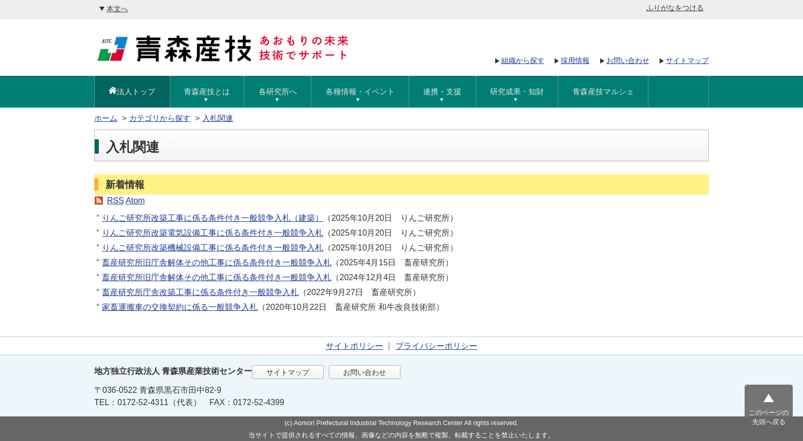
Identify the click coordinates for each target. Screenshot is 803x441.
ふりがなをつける (675, 8)
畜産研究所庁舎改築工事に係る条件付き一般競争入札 (200, 292)
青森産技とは (207, 91)
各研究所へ (278, 91)
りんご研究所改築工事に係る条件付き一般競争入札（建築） (212, 218)
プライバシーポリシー (436, 346)
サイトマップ (687, 60)
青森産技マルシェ (603, 91)
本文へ (117, 9)
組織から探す (522, 60)
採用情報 (575, 60)
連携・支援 (442, 91)
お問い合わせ (627, 60)
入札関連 (217, 118)
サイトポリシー (354, 346)
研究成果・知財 (517, 91)
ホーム (105, 118)
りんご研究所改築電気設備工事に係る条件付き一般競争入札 (212, 232)
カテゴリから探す (160, 118)
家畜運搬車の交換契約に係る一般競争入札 (180, 307)
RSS (115, 200)
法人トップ (136, 91)
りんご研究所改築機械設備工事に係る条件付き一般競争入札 (212, 247)
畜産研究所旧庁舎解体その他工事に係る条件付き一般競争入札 (216, 262)
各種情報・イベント (360, 91)
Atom (134, 200)
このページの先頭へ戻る (769, 417)
